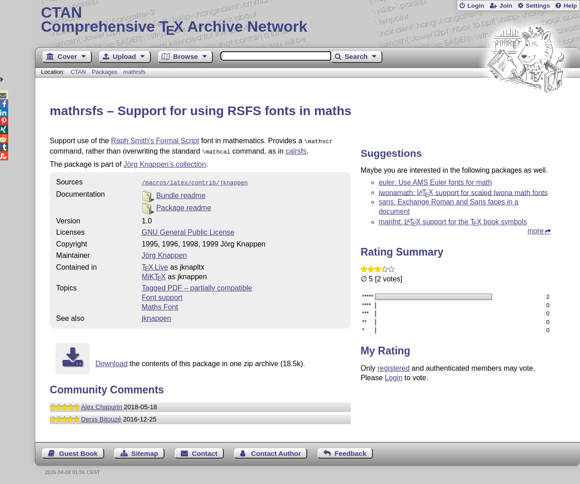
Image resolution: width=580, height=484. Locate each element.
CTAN (78, 71)
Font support (162, 295)
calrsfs (295, 150)
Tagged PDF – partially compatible (197, 285)
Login (475, 5)
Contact (205, 451)
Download (111, 361)
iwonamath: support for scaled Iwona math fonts (463, 192)
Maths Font (160, 304)
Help (570, 5)
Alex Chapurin (101, 404)
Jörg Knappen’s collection (165, 162)
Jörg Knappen (164, 253)
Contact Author (276, 451)
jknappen (156, 315)
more (535, 231)
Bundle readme (181, 193)
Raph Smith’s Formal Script (155, 141)
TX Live (155, 264)
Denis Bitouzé (101, 416)
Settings (538, 5)
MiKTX (154, 274)
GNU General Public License (188, 229)
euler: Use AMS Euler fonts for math (435, 182)
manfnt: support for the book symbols (453, 222)
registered (393, 368)
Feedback (350, 451)
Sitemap (144, 451)
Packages (105, 71)
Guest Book (78, 451)
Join (505, 5)
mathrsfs (134, 71)
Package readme (183, 205)
